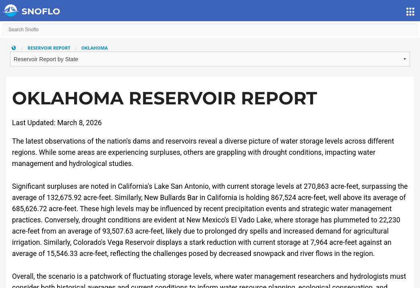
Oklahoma (94, 48)
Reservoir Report (49, 48)
